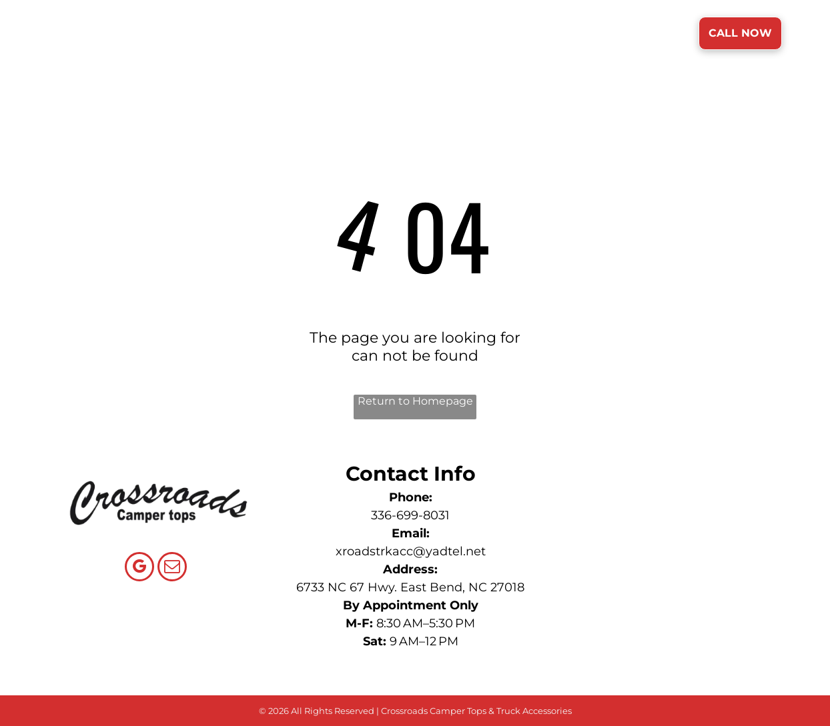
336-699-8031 (410, 515)
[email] (172, 568)
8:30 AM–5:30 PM (425, 623)
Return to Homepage (415, 401)
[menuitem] (308, 34)
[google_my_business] (139, 568)
